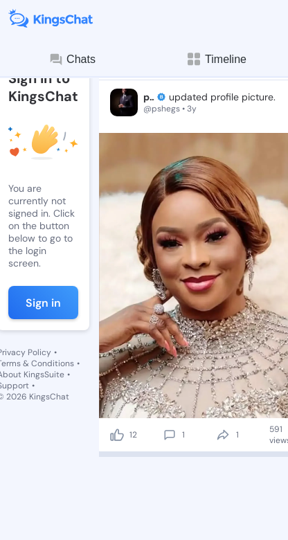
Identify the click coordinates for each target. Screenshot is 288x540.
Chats (72, 59)
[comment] (170, 435)
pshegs (148, 97)
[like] (117, 435)
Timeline (216, 59)
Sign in (43, 303)
